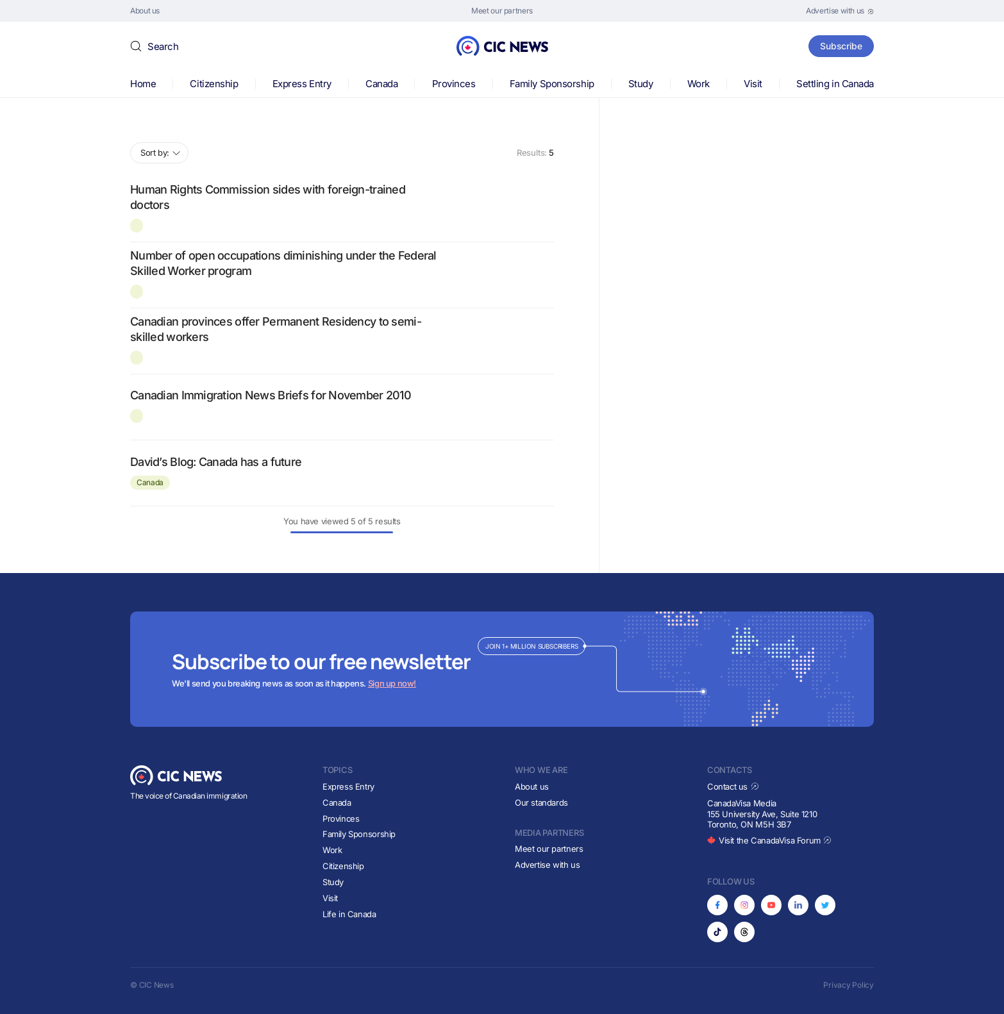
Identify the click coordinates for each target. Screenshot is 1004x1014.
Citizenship (214, 84)
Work (698, 84)
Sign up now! (392, 683)
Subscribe (841, 45)
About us (532, 786)
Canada (381, 84)
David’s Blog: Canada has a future (215, 462)
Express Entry (301, 84)
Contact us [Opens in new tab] (733, 786)
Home (143, 84)
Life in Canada (349, 914)
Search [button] (162, 46)
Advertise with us (547, 865)
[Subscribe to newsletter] (502, 669)
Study (640, 84)
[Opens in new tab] (840, 10)
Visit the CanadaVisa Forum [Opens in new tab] (769, 840)
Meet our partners (549, 849)
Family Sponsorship (552, 84)
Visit (753, 84)
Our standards (541, 802)
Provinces (454, 84)
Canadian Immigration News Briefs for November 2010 (270, 395)
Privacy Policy (848, 985)
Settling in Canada (835, 84)
